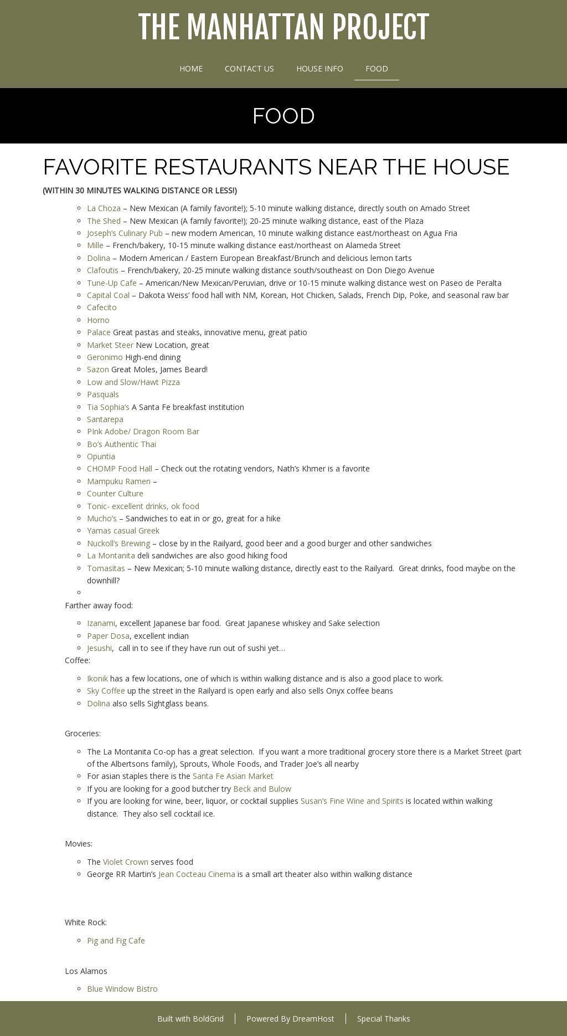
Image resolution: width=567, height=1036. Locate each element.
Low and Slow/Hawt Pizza (133, 382)
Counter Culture (115, 493)
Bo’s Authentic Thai (121, 444)
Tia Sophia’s (108, 407)
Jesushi (99, 648)
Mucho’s (102, 518)
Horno (98, 320)
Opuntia (101, 456)
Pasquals (103, 394)
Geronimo (105, 357)
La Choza (104, 208)
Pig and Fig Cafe (116, 940)
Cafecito (102, 307)
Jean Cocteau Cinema (195, 874)
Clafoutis (102, 270)
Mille (95, 245)
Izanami (101, 623)
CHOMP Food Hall (119, 468)
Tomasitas (106, 568)
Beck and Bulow (262, 788)
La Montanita (111, 555)
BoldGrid (208, 1018)
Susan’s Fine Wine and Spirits (352, 801)
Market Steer (110, 345)
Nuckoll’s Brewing (118, 543)
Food (376, 68)
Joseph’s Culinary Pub (125, 233)
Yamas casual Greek (123, 530)
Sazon (98, 369)
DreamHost (313, 1018)
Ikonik (97, 678)
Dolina (98, 258)
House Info (319, 68)
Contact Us (249, 68)
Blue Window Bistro (122, 988)
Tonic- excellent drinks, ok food (143, 506)
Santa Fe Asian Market (233, 776)
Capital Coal (108, 295)
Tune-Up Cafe (112, 283)
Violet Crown (125, 862)
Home (191, 68)
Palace (99, 332)
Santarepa (105, 419)
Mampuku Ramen (119, 481)
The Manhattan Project (284, 28)
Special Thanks (383, 1018)
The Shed (104, 221)
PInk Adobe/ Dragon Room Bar (143, 431)
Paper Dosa (108, 635)
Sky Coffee (106, 690)
